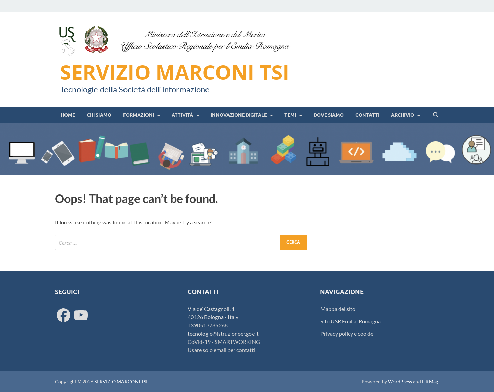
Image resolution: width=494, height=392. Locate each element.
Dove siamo (329, 115)
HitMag (430, 381)
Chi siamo (99, 115)
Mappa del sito (337, 308)
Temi (290, 115)
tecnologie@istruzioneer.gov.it (223, 333)
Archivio (402, 115)
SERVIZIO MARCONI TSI (175, 72)
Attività (182, 115)
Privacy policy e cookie (346, 333)
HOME (68, 115)
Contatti (367, 115)
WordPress (400, 381)
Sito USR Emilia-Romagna (350, 321)
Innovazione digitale (239, 115)
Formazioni (138, 115)
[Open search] (436, 115)
